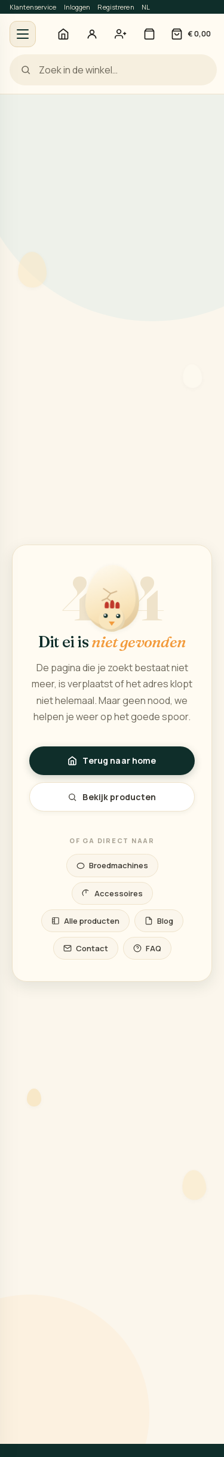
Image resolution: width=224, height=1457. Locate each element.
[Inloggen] (92, 34)
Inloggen (77, 7)
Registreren (115, 7)
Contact (85, 948)
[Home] (63, 34)
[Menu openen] (23, 34)
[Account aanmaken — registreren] (121, 34)
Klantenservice (33, 7)
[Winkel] (149, 34)
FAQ (147, 948)
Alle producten (85, 920)
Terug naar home (111, 760)
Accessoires (112, 893)
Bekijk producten (111, 797)
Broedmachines (112, 865)
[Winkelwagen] (191, 34)
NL (146, 7)
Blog (159, 920)
